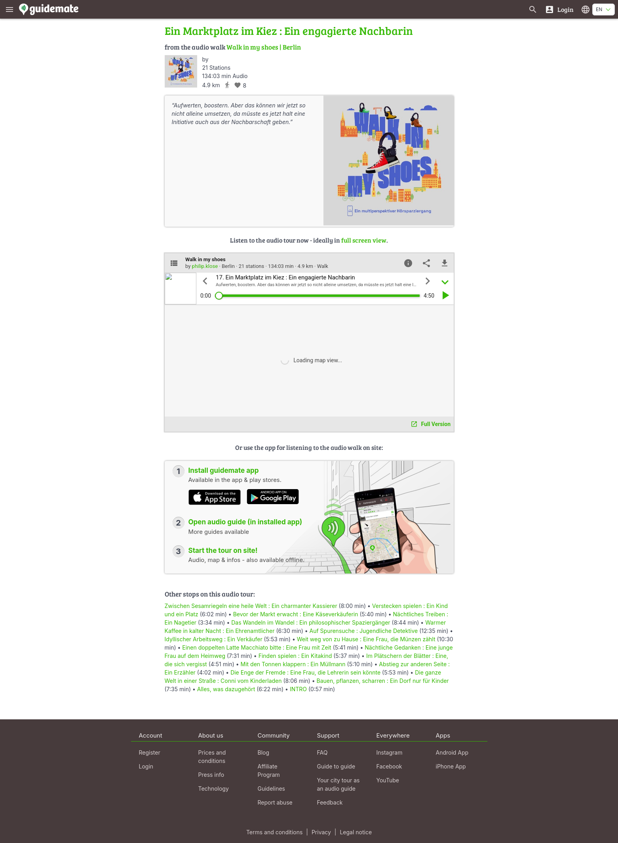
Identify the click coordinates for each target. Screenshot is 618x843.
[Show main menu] (9, 9)
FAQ (322, 752)
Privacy (321, 832)
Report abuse (275, 802)
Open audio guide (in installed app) (245, 522)
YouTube (388, 780)
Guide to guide (336, 766)
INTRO (298, 689)
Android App (452, 752)
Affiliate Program (269, 770)
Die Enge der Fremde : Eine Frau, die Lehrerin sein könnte (305, 672)
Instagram (390, 752)
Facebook (389, 766)
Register (149, 752)
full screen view (363, 240)
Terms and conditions (274, 832)
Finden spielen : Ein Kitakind (295, 655)
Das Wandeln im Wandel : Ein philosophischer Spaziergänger (310, 622)
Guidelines (271, 788)
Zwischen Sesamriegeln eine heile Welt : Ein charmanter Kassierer (251, 605)
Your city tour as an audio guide (338, 784)
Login (146, 766)
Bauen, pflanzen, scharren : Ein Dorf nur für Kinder (382, 680)
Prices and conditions (212, 756)
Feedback (330, 802)
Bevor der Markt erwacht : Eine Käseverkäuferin (295, 614)
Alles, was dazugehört (226, 689)
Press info (211, 774)
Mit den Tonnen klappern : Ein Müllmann (293, 664)
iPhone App (451, 766)
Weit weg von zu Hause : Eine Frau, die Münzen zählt (366, 639)
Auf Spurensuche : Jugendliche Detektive (364, 630)
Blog (264, 752)
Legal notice (356, 832)
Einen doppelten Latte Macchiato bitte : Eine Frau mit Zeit (256, 647)
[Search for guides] (533, 9)
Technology (213, 788)
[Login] (559, 9)
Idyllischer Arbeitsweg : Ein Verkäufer (213, 639)
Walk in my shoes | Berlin (263, 47)
